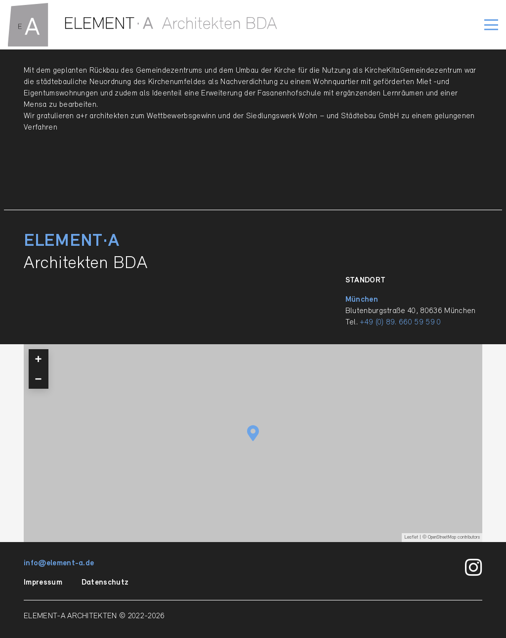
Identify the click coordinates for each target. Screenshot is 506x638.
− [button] (38, 378)
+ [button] (38, 358)
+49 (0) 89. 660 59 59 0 (400, 322)
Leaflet (411, 537)
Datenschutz (105, 583)
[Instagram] (473, 568)
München (361, 300)
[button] (491, 25)
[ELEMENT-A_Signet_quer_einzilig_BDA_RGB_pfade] (142, 24)
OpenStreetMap (442, 537)
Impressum (43, 583)
